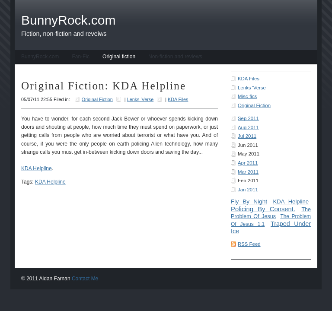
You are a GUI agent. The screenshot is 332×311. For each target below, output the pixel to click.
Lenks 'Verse (252, 87)
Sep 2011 (248, 118)
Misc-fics (247, 96)
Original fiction (118, 57)
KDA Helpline (291, 201)
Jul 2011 (247, 136)
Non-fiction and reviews (175, 57)
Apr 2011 (248, 162)
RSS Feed (249, 244)
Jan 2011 (248, 189)
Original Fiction (254, 105)
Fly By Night (249, 201)
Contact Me (85, 279)
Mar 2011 (248, 172)
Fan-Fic (80, 57)
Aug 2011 (248, 127)
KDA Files (248, 78)
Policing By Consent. (263, 209)
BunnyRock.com (40, 57)
